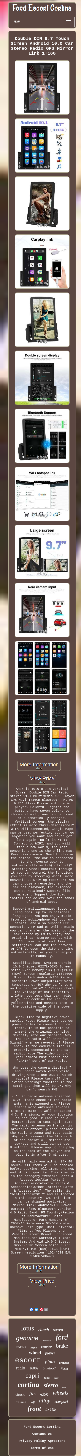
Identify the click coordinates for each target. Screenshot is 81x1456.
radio (20, 1368)
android (21, 1347)
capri (32, 1375)
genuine (27, 1338)
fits (32, 1393)
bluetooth (49, 1368)
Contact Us (42, 1434)
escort (28, 1361)
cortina (28, 1385)
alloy (44, 1401)
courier (46, 1347)
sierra (51, 1385)
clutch (43, 1329)
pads (47, 1378)
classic (20, 1394)
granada (64, 1362)
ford (62, 1337)
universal (47, 1340)
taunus (21, 1402)
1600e (33, 1368)
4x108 (50, 1409)
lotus (27, 1328)
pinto (50, 1361)
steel (64, 1387)
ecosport (61, 1401)
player (50, 1353)
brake (62, 1346)
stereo (58, 1329)
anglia (33, 1347)
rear (56, 1377)
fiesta (64, 1368)
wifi (33, 1402)
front (34, 1408)
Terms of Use (42, 1448)
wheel (35, 1352)
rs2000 (44, 1394)
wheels (61, 1393)
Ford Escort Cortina (42, 1427)
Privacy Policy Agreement (42, 1441)
